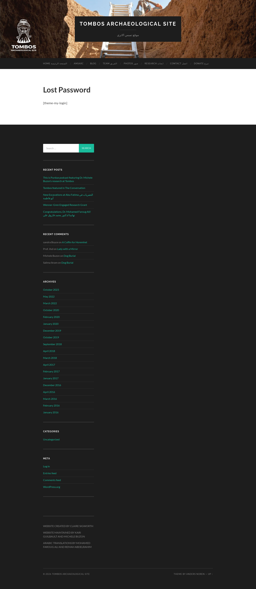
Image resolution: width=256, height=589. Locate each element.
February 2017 (51, 371)
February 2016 (51, 405)
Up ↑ (210, 574)
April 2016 (49, 391)
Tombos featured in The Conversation (64, 187)
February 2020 (51, 316)
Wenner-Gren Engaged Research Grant (65, 204)
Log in (46, 466)
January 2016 (50, 412)
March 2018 (50, 357)
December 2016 (52, 385)
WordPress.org (51, 486)
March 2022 (50, 303)
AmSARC (79, 63)
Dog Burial (70, 255)
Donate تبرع (201, 63)
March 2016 (50, 398)
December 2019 (52, 330)
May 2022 (49, 296)
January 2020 (50, 323)
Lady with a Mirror (67, 248)
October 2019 (51, 337)
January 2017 (50, 378)
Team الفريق (110, 63)
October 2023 (51, 289)
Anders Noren (195, 574)
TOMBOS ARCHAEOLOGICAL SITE (128, 24)
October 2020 (51, 310)
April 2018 (49, 350)
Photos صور (131, 63)
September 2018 (52, 344)
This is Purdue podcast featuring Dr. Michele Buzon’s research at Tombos (67, 179)
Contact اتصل (178, 63)
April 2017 (49, 364)
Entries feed (49, 473)
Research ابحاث (154, 63)
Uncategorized (51, 439)
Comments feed (52, 480)
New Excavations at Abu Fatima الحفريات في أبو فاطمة (68, 196)
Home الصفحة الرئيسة (55, 63)
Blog (93, 63)
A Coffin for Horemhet (74, 242)
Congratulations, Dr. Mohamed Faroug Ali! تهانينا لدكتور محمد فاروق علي (67, 213)
